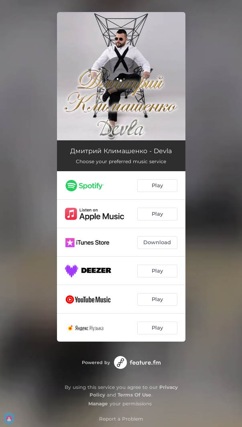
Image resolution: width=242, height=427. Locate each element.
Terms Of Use (134, 395)
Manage (98, 404)
